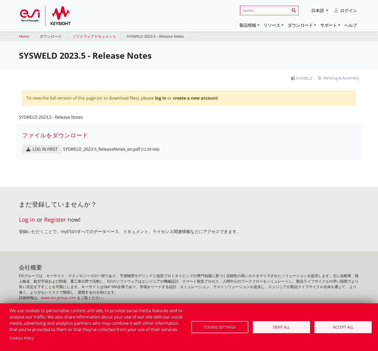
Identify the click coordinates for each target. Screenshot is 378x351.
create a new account (195, 98)
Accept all (343, 327)
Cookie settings (220, 327)
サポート (328, 25)
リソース (272, 25)
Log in (27, 219)
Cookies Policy (21, 338)
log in (160, 98)
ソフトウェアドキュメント (94, 36)
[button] (319, 10)
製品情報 (247, 25)
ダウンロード (300, 25)
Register (55, 219)
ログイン (348, 10)
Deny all (281, 327)
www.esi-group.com (58, 297)
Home (24, 36)
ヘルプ (350, 25)
